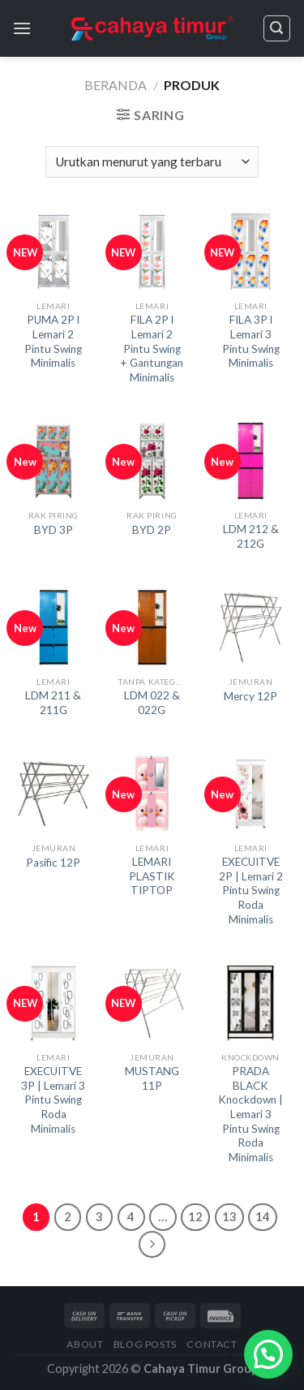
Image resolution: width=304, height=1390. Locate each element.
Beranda (115, 85)
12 (195, 1216)
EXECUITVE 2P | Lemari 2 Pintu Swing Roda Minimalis (251, 890)
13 (229, 1216)
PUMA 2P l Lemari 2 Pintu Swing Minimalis (53, 341)
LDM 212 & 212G (251, 536)
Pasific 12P (53, 862)
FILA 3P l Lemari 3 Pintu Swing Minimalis (251, 341)
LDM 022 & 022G (152, 703)
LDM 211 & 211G (53, 703)
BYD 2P (151, 529)
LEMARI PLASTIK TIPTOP (152, 876)
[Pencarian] (277, 28)
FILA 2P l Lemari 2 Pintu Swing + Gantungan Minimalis (151, 348)
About (84, 1344)
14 (262, 1216)
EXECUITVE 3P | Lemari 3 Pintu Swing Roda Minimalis (53, 1100)
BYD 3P (53, 529)
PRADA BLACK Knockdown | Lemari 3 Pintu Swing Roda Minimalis (250, 1114)
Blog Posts (145, 1344)
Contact (211, 1344)
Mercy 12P (250, 696)
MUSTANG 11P (152, 1078)
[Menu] (22, 28)
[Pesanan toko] (152, 162)
